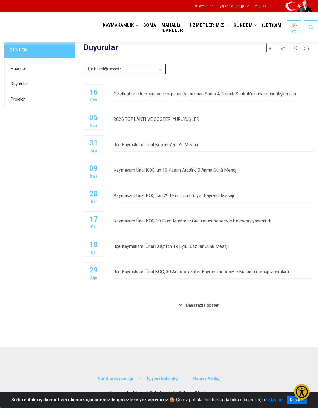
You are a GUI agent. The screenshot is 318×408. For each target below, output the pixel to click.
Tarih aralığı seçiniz (104, 69)
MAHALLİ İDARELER (172, 28)
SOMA (149, 25)
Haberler (18, 68)
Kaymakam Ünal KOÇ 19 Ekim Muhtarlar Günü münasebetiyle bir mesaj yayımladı (214, 221)
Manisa (260, 6)
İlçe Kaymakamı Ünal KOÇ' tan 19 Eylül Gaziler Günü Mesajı (214, 246)
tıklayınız (275, 399)
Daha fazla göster (202, 305)
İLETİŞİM (272, 25)
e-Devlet (201, 6)
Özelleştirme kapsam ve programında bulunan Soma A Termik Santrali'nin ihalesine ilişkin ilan (214, 94)
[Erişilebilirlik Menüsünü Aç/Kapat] (302, 392)
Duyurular (19, 83)
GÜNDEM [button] (243, 25)
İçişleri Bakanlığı (231, 6)
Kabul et (297, 400)
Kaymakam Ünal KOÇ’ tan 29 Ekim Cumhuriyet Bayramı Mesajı (214, 195)
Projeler (18, 99)
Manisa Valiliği (206, 378)
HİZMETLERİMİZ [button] (206, 25)
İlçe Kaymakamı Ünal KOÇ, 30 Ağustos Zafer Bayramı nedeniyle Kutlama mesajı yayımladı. (214, 271)
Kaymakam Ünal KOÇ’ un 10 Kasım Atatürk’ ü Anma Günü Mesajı (214, 170)
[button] (294, 47)
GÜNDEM (19, 50)
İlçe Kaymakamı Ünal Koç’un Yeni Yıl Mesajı (214, 144)
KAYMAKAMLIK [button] (118, 25)
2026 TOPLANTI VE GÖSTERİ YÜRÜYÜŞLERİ (214, 119)
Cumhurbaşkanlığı (115, 378)
